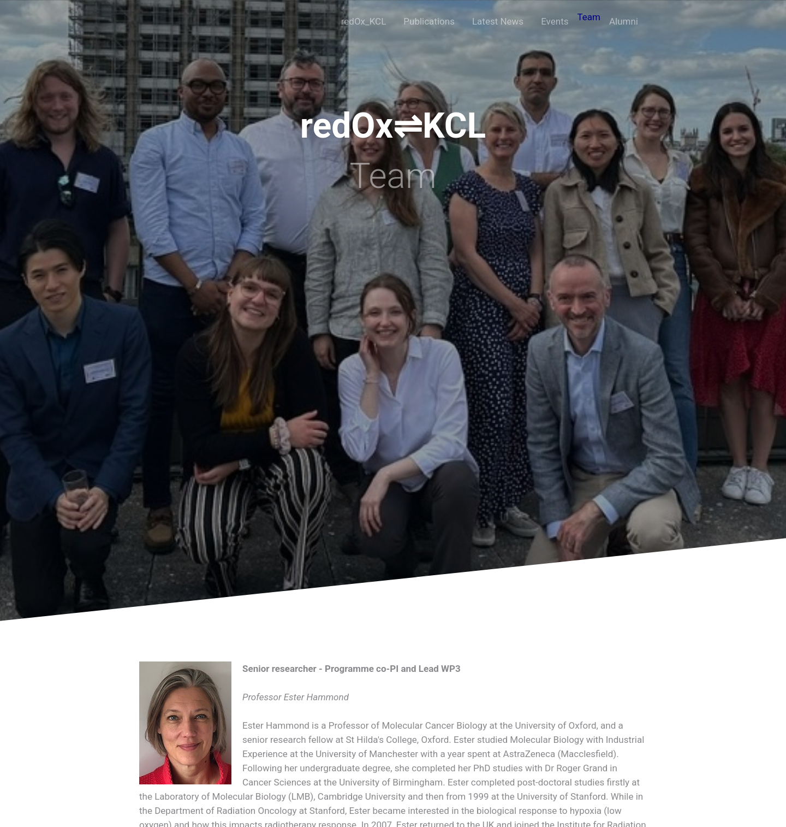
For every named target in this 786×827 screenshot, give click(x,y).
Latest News (497, 21)
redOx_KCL (363, 21)
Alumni (623, 21)
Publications (429, 21)
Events (554, 21)
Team (588, 16)
